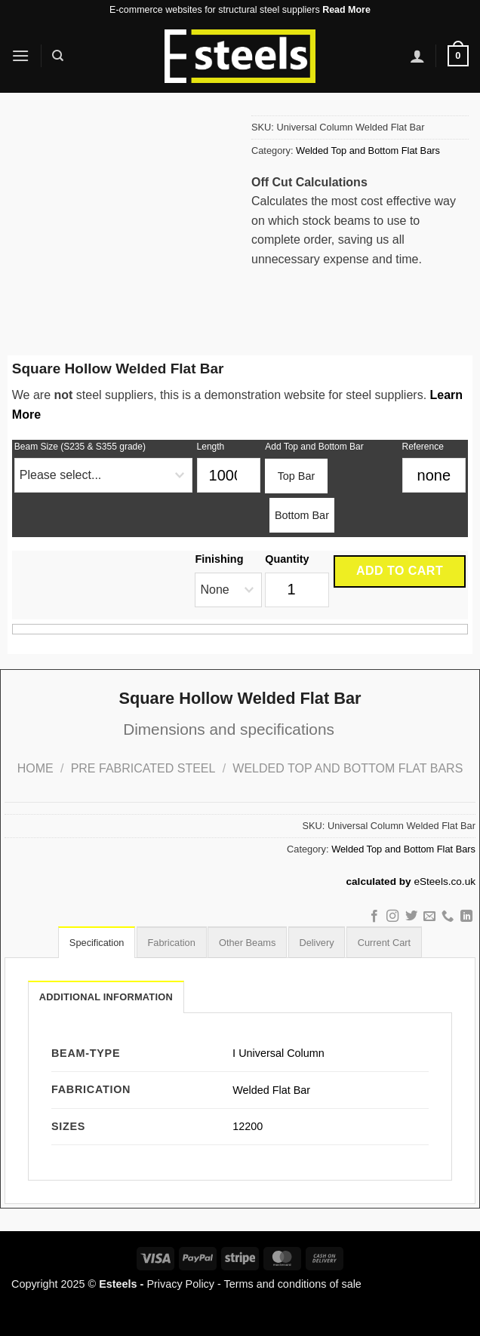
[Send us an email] (429, 916)
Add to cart (399, 570)
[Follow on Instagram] (392, 916)
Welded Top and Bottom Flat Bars (368, 150)
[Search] (57, 55)
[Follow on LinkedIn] (466, 916)
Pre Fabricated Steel (143, 768)
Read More (346, 10)
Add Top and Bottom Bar (314, 446)
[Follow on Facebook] (374, 916)
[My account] (417, 55)
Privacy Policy (180, 1284)
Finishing (219, 559)
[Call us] (448, 916)
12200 (247, 1126)
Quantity (287, 559)
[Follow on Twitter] (411, 916)
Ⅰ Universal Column (278, 1053)
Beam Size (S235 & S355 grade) (80, 446)
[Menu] (20, 55)
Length (211, 446)
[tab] (93, 942)
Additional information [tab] (107, 997)
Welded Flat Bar (271, 1090)
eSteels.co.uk (444, 881)
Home (35, 768)
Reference (423, 446)
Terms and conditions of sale (293, 1284)
